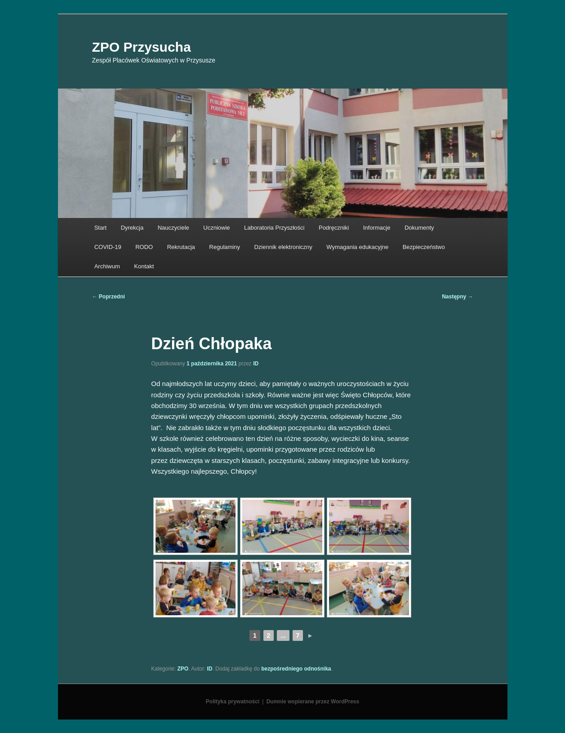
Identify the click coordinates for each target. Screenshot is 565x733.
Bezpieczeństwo (424, 247)
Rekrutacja (181, 247)
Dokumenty (419, 227)
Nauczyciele (173, 227)
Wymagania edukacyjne (357, 247)
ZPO (182, 669)
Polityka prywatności (232, 701)
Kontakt (144, 266)
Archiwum (107, 266)
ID (255, 363)
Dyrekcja (132, 227)
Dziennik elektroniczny (283, 247)
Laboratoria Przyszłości (274, 227)
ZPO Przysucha (141, 47)
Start (100, 227)
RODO (144, 247)
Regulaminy (224, 247)
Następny (457, 296)
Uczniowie (216, 227)
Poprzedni (108, 296)
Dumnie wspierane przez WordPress (313, 701)
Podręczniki (334, 227)
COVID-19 (107, 247)
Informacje (377, 227)
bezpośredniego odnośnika (296, 669)
